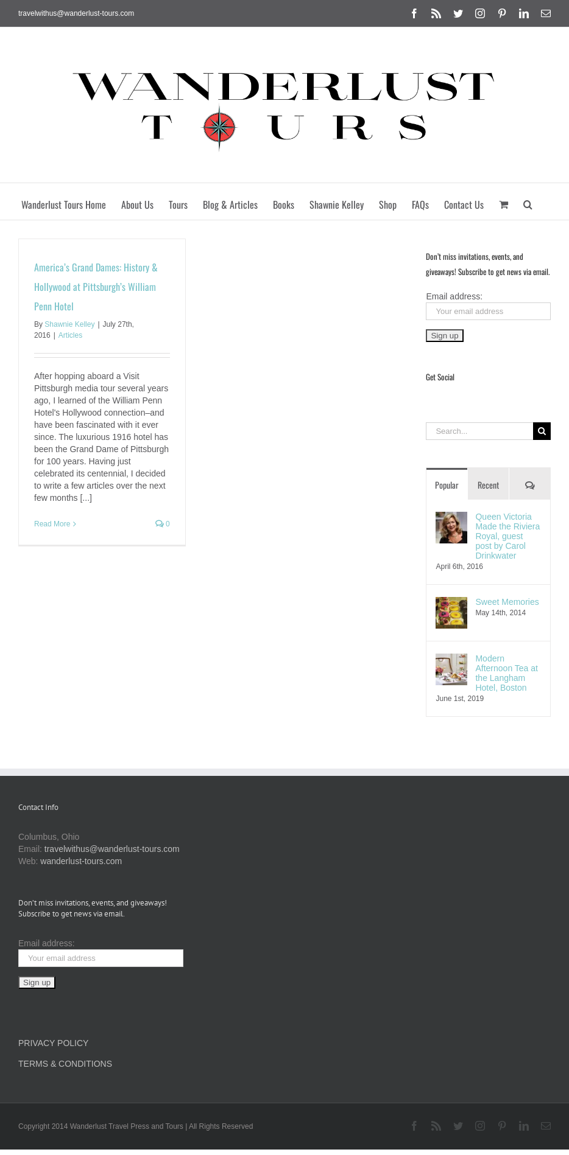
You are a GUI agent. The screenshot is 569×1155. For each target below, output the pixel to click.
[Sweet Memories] (451, 603)
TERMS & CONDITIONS (65, 1064)
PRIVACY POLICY (53, 1043)
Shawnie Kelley (69, 324)
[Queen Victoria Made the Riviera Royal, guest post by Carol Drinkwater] (451, 518)
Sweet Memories (507, 602)
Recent (488, 484)
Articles (70, 335)
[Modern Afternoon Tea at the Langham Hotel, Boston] (451, 660)
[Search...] (479, 431)
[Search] (542, 431)
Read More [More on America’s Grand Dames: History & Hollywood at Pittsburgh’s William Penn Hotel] (52, 524)
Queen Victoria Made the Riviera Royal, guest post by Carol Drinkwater (507, 536)
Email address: (454, 296)
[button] (527, 201)
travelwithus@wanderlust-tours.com (76, 13)
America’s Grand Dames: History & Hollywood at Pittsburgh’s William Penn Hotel (96, 286)
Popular (447, 484)
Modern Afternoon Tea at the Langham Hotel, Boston (506, 673)
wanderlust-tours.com (81, 861)
